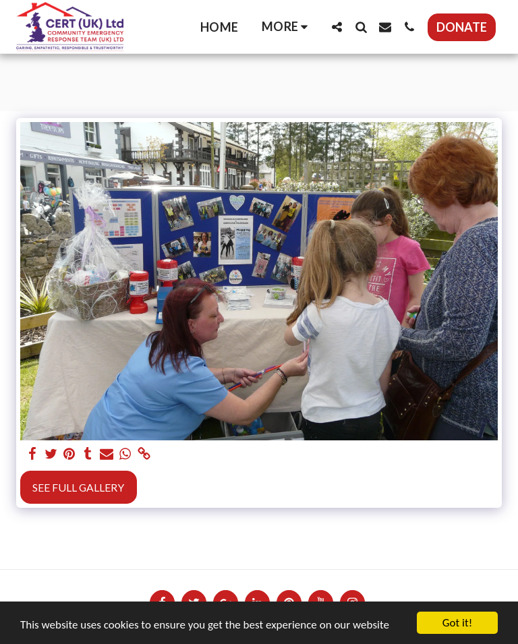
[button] (336, 26)
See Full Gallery (78, 487)
